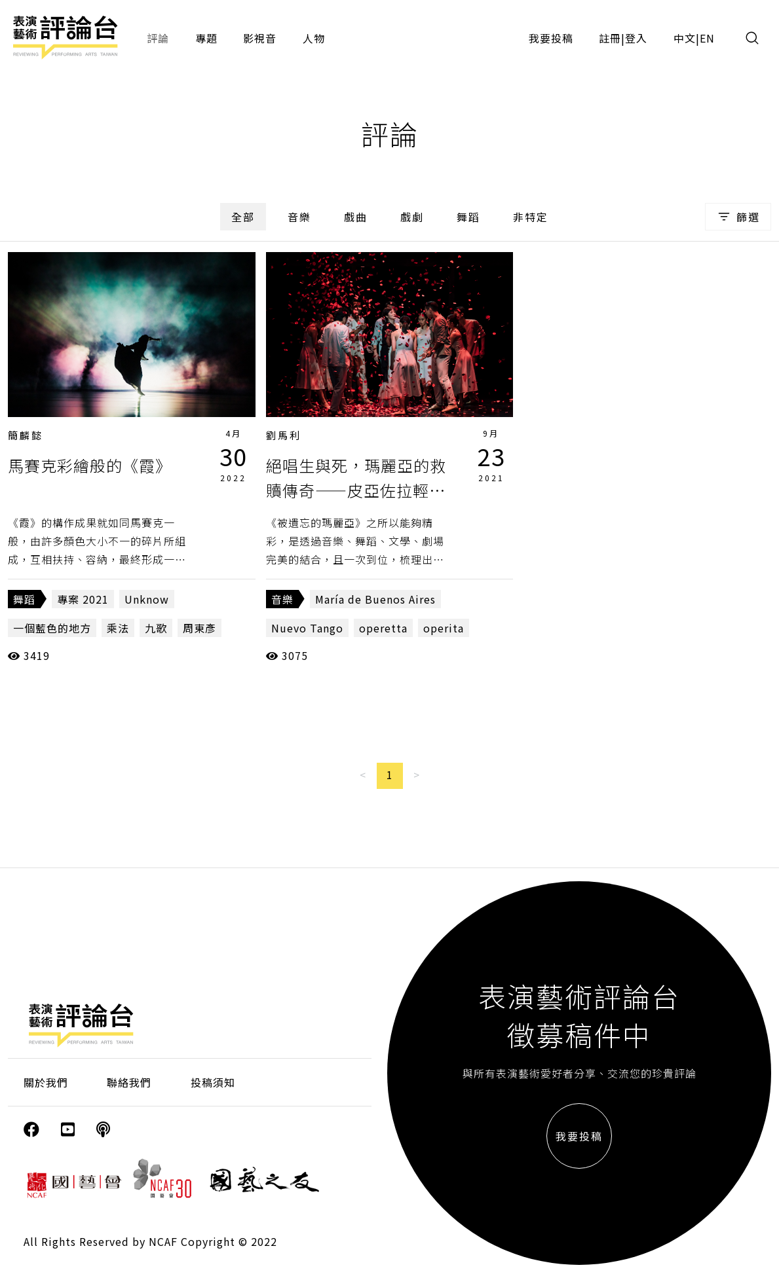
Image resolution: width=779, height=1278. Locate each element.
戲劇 (412, 217)
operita (443, 628)
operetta (383, 628)
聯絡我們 (129, 1082)
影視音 (259, 38)
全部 (243, 217)
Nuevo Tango (307, 628)
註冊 (610, 38)
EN (707, 38)
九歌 (156, 628)
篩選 (738, 217)
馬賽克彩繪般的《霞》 (90, 465)
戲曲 (356, 217)
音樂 (299, 217)
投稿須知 (213, 1082)
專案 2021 (83, 599)
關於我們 (46, 1082)
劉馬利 (283, 435)
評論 (158, 38)
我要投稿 (551, 38)
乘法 (118, 628)
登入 (636, 38)
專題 (206, 38)
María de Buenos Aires (375, 599)
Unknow (146, 599)
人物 (314, 38)
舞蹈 (468, 217)
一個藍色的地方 (52, 628)
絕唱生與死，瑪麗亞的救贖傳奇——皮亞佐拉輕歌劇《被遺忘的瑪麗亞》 (356, 490)
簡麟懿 (25, 435)
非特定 (530, 217)
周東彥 (199, 628)
